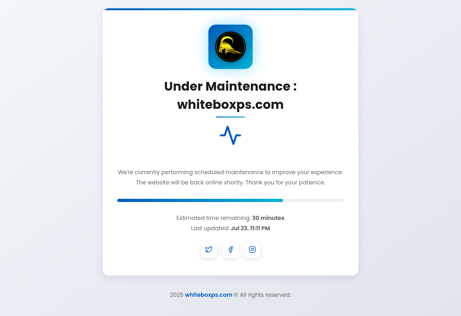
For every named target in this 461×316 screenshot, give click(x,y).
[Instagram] (252, 250)
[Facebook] (230, 250)
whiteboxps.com (208, 295)
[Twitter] (209, 250)
